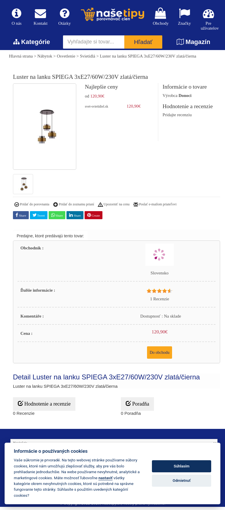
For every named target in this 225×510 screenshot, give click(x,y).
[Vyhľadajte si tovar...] (94, 45)
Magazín (193, 45)
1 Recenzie (159, 302)
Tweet (39, 218)
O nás (16, 18)
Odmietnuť (181, 480)
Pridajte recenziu (177, 118)
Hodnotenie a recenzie (44, 407)
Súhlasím (182, 466)
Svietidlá (87, 59)
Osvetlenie (66, 59)
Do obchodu (159, 356)
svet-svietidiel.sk (96, 110)
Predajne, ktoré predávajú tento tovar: (50, 239)
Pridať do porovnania (31, 208)
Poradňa (137, 407)
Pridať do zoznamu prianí (73, 208)
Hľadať (143, 45)
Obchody (160, 18)
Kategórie (31, 45)
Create (93, 218)
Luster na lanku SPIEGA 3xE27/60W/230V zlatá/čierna (148, 59)
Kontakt (40, 18)
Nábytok (44, 59)
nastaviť (105, 477)
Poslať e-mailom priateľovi (155, 208)
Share (21, 218)
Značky (184, 18)
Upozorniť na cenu (113, 208)
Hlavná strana (21, 59)
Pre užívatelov (208, 20)
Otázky (64, 18)
